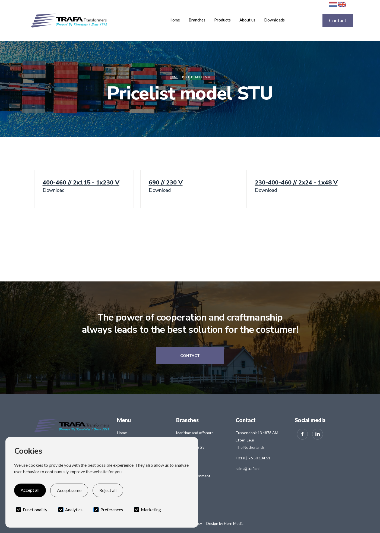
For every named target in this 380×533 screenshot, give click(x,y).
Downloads (274, 19)
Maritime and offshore (195, 432)
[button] (197, 20)
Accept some (69, 490)
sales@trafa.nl (247, 468)
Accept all (30, 490)
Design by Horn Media (224, 523)
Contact (337, 20)
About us (247, 19)
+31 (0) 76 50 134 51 (253, 458)
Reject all (107, 490)
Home (174, 19)
